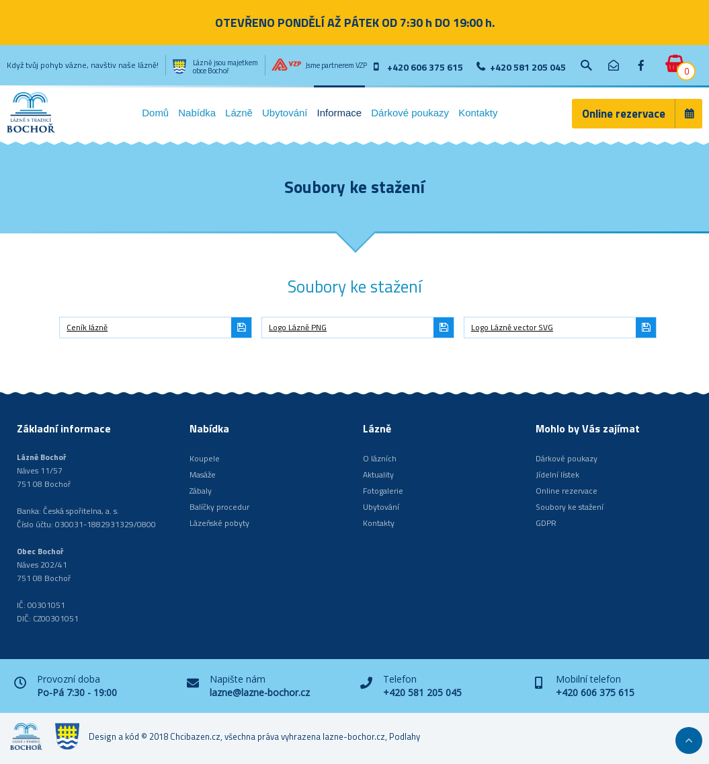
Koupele (205, 458)
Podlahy (404, 736)
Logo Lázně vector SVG (512, 327)
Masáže (203, 474)
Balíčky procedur (219, 506)
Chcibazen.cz (195, 736)
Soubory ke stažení (569, 506)
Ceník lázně (87, 327)
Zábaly (201, 490)
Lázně (239, 112)
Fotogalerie (383, 490)
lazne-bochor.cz (354, 736)
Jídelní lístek (557, 474)
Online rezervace (623, 113)
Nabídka (197, 112)
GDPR (546, 523)
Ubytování (285, 112)
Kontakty (477, 112)
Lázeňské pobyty (219, 523)
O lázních (380, 458)
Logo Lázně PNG (298, 327)
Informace (339, 112)
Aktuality (378, 474)
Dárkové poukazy (410, 112)
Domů (155, 112)
